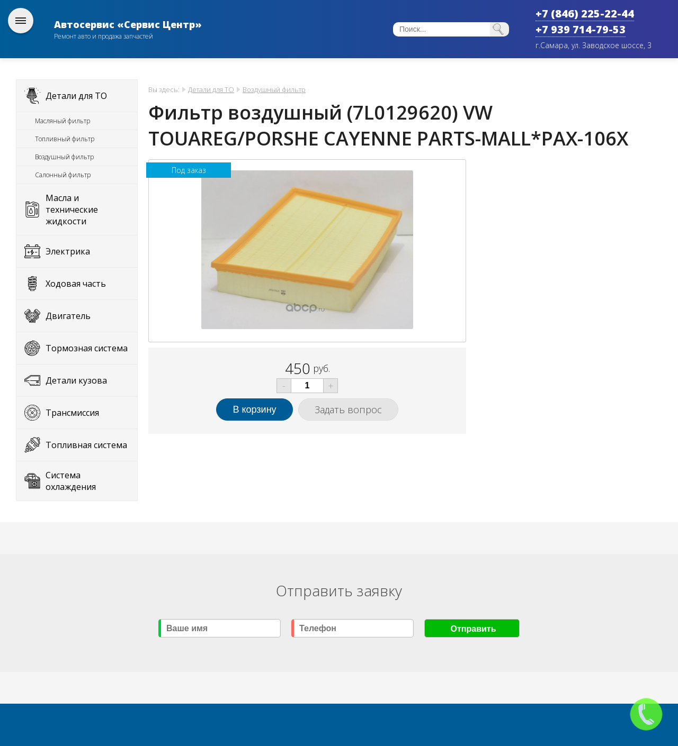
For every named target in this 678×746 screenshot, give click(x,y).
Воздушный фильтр (64, 156)
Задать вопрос (348, 409)
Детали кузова (76, 380)
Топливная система (86, 445)
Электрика (68, 251)
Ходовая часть (76, 283)
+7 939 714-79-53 (581, 29)
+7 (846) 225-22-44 (585, 13)
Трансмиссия (72, 413)
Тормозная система (87, 348)
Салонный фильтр (63, 174)
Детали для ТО (76, 96)
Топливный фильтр (64, 138)
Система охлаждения (71, 481)
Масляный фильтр (62, 120)
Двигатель (68, 316)
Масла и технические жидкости (72, 209)
